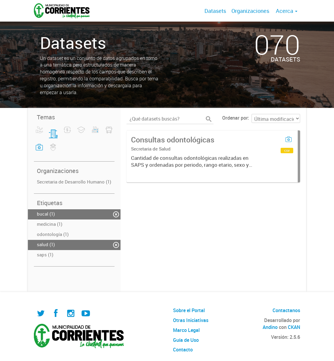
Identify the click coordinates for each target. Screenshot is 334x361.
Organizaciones (250, 10)
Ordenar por (235, 118)
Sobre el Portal (189, 310)
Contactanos (286, 310)
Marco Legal (186, 330)
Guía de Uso (186, 340)
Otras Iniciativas (190, 320)
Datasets (215, 10)
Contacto (183, 349)
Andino (270, 327)
